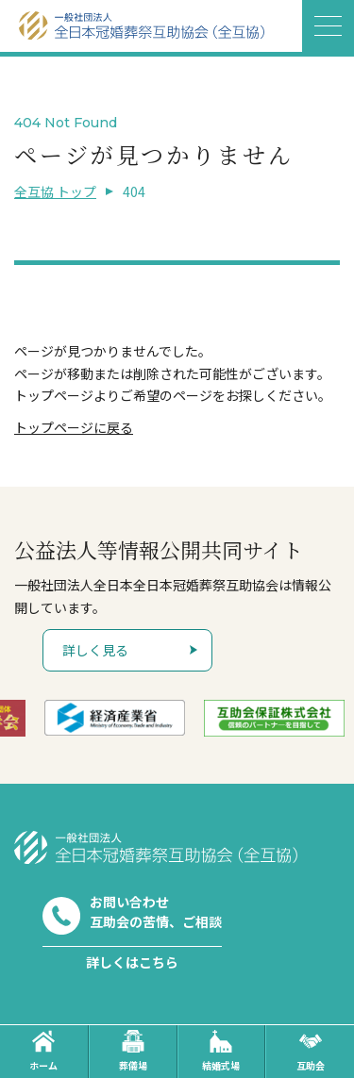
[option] (128, 718)
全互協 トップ (55, 191)
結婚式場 (221, 1051)
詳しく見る (95, 649)
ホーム (43, 1051)
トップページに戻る (73, 427)
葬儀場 (133, 1051)
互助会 (310, 1051)
